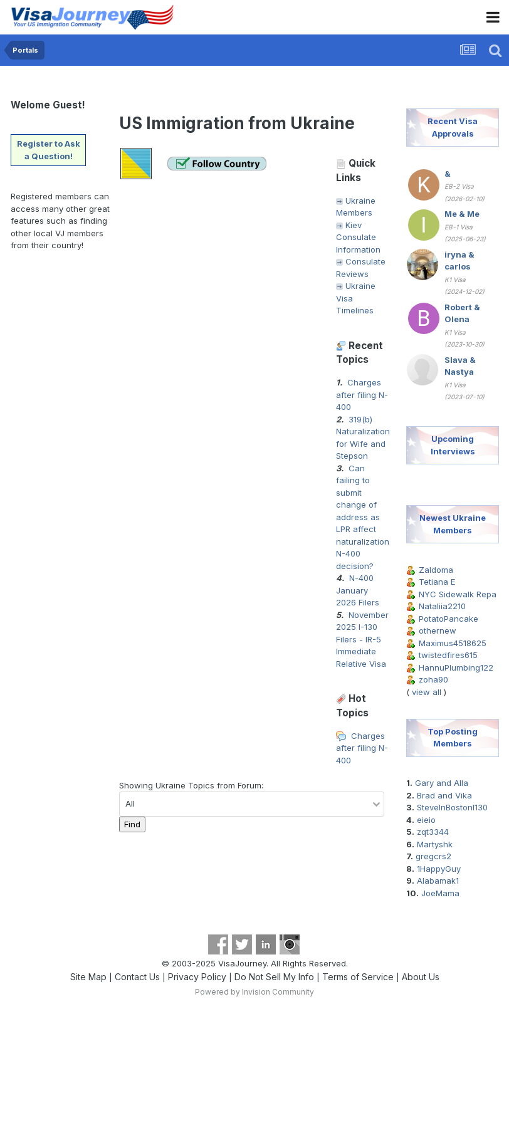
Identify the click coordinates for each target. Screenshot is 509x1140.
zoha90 (433, 679)
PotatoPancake (448, 619)
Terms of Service (358, 976)
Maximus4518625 (452, 643)
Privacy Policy (197, 976)
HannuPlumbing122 (456, 667)
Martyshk (435, 844)
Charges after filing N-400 (362, 394)
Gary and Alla (441, 783)
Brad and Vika (444, 795)
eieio (426, 820)
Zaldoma (436, 570)
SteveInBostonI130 (452, 807)
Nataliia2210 (442, 606)
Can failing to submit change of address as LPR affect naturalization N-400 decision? (362, 517)
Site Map (88, 976)
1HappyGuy (439, 869)
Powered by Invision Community (254, 991)
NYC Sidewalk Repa (457, 594)
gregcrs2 (433, 856)
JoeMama (440, 893)
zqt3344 (433, 832)
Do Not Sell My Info (274, 976)
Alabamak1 (438, 881)
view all (426, 692)
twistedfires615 (448, 655)
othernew (437, 630)
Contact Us (137, 976)
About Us (420, 976)
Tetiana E (437, 582)
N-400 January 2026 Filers (357, 590)
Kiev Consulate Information (358, 237)
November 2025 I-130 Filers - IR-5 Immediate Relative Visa (362, 639)
